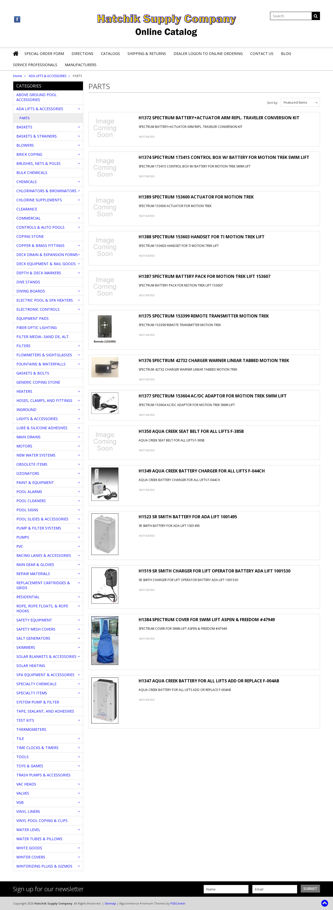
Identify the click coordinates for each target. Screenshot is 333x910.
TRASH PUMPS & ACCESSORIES (43, 774)
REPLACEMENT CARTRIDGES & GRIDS (43, 585)
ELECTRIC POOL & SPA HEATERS (44, 300)
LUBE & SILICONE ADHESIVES (41, 427)
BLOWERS (25, 145)
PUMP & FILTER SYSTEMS (38, 528)
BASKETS (24, 126)
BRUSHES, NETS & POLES (38, 163)
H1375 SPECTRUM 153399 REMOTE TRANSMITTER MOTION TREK (204, 316)
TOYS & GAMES (29, 765)
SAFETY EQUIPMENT (34, 620)
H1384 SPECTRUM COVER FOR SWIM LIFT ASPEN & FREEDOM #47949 (207, 619)
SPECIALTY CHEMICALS (36, 683)
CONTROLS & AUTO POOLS (40, 227)
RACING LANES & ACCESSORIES (43, 555)
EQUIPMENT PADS (32, 318)
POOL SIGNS (27, 509)
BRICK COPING (29, 154)
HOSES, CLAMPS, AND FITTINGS (44, 400)
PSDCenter (177, 903)
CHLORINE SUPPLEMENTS (39, 199)
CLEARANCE (26, 209)
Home (17, 76)
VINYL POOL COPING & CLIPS (42, 820)
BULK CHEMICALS (31, 172)
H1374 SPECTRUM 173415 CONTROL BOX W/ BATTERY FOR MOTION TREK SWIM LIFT (224, 157)
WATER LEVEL (28, 829)
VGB (20, 802)
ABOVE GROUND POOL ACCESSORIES (36, 97)
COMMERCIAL (28, 218)
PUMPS (22, 537)
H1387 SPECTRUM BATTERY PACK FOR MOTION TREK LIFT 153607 (204, 276)
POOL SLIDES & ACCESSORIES (42, 518)
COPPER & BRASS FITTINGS (40, 245)
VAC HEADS (26, 784)
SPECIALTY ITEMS (31, 692)
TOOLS (22, 756)
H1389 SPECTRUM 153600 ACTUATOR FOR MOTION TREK (196, 197)
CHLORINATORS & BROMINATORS (46, 190)
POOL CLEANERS (31, 500)
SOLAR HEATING (30, 665)
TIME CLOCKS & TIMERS (37, 747)
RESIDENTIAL (28, 596)
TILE (20, 738)
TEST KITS (25, 720)
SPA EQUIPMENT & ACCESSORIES (45, 674)
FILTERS (23, 345)
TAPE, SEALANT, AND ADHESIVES (45, 711)
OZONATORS (27, 473)
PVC (19, 546)
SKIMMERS (25, 647)
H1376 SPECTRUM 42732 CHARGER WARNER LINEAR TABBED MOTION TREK (214, 360)
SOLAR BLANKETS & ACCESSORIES (46, 656)
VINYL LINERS (28, 811)
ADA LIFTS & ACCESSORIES (47, 76)
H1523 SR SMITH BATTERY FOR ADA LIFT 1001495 (188, 517)
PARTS (25, 118)
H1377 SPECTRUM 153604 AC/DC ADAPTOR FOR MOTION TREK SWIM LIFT (213, 396)
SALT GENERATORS (33, 638)
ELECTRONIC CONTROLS (38, 309)
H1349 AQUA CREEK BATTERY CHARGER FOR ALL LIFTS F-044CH (202, 471)
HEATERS (24, 391)
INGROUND (26, 409)
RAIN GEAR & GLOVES (35, 564)
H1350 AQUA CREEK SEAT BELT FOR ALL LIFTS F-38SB (191, 431)
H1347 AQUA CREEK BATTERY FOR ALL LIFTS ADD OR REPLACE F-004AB (209, 681)
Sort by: (272, 103)
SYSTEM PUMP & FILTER (37, 702)
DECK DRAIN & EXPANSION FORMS (47, 254)
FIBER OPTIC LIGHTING (36, 327)
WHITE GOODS (29, 847)
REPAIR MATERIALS (33, 573)
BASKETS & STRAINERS (36, 136)
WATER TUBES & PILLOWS (39, 838)
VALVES (22, 793)
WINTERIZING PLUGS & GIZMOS (44, 866)
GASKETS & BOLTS (32, 373)
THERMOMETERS (31, 729)
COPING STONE (30, 236)
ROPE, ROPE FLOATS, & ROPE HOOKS (42, 608)
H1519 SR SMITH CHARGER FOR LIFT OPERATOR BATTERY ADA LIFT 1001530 (214, 571)
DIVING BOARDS (30, 291)
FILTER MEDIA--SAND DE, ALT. (42, 336)
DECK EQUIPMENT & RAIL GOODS (46, 263)
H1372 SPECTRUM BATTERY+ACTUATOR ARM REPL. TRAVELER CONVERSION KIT (219, 118)
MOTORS (24, 446)
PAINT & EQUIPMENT (35, 482)
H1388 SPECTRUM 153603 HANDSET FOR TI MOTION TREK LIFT (202, 237)
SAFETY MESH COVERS (35, 629)
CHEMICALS (26, 181)
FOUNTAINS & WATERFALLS (41, 363)
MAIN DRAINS (28, 436)
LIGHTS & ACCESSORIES (37, 418)
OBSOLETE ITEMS (31, 464)
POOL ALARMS (29, 491)
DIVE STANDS (28, 281)
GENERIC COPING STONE (38, 382)
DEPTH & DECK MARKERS (38, 272)
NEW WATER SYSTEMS (35, 455)
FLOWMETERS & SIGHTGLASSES (44, 354)
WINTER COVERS (30, 857)
